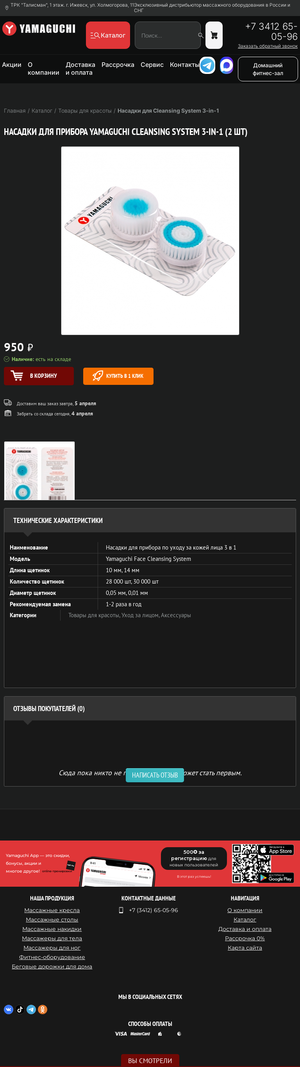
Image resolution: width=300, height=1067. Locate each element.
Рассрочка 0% (245, 938)
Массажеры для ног (51, 947)
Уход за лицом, (141, 615)
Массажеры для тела (52, 938)
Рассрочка (118, 64)
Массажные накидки (52, 928)
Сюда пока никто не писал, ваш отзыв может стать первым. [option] (150, 772)
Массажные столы (52, 919)
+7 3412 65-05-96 (271, 32)
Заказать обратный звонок (268, 46)
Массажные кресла (52, 910)
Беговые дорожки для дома (52, 966)
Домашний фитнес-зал (268, 69)
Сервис (152, 64)
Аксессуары (176, 615)
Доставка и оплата (80, 68)
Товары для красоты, (94, 615)
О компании (43, 68)
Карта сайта (245, 947)
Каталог (245, 919)
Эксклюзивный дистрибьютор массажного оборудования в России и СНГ (212, 7)
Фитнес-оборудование (52, 957)
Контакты (185, 64)
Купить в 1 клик (118, 375)
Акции (11, 64)
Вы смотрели (150, 1060)
